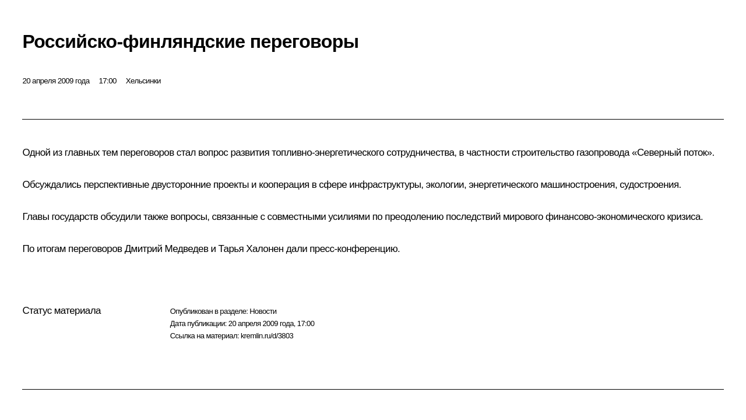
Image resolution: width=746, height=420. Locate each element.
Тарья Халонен (251, 248)
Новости (262, 311)
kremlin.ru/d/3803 (267, 335)
